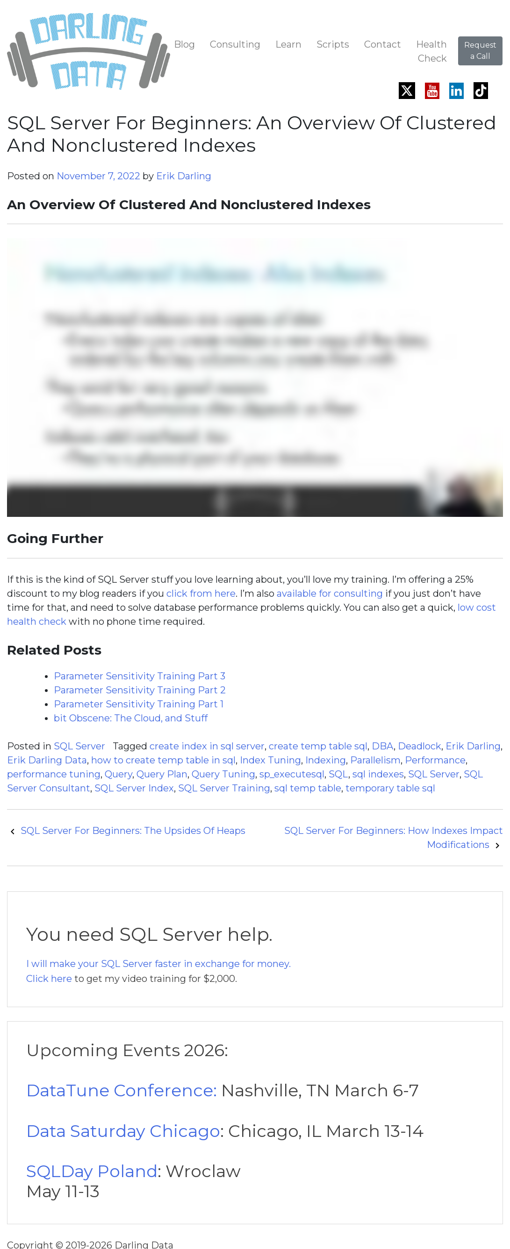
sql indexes (378, 774)
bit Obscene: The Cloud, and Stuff (131, 718)
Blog (184, 44)
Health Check (431, 51)
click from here (201, 593)
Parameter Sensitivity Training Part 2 (140, 690)
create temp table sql (318, 746)
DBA (383, 746)
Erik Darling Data (47, 760)
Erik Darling (183, 176)
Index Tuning (270, 760)
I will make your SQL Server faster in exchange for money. (158, 963)
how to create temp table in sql (163, 760)
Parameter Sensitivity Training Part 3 (139, 676)
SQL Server (79, 746)
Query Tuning (223, 774)
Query (118, 774)
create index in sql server (207, 746)
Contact (382, 44)
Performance (435, 760)
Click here (49, 978)
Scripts (332, 44)
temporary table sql (390, 788)
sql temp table (307, 788)
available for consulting (330, 593)
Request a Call (480, 51)
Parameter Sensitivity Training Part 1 (138, 704)
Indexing (325, 760)
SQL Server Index (134, 788)
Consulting (235, 44)
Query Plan (161, 774)
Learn (288, 44)
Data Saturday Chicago (123, 1131)
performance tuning (54, 774)
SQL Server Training (224, 788)
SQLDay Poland (92, 1171)
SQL (338, 774)
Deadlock (419, 746)
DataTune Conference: (121, 1090)
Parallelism (375, 760)
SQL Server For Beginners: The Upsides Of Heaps (126, 830)
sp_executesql (291, 774)
